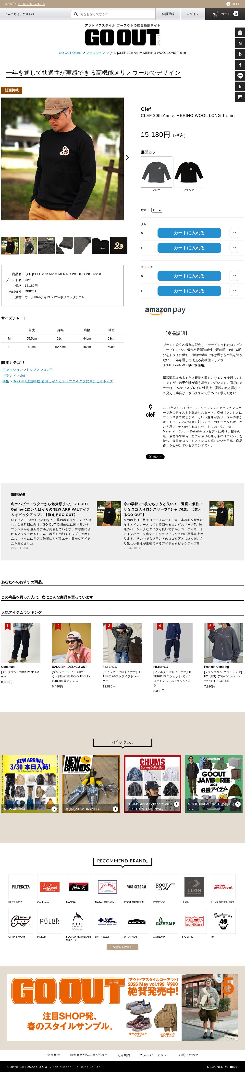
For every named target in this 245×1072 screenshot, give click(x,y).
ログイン (192, 14)
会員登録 (168, 14)
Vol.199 (31, 4)
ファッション (96, 53)
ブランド (9, 375)
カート (229, 13)
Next (127, 157)
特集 (5, 381)
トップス (33, 370)
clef (22, 375)
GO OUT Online (70, 53)
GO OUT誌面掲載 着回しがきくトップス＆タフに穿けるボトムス (62, 381)
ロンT (47, 370)
